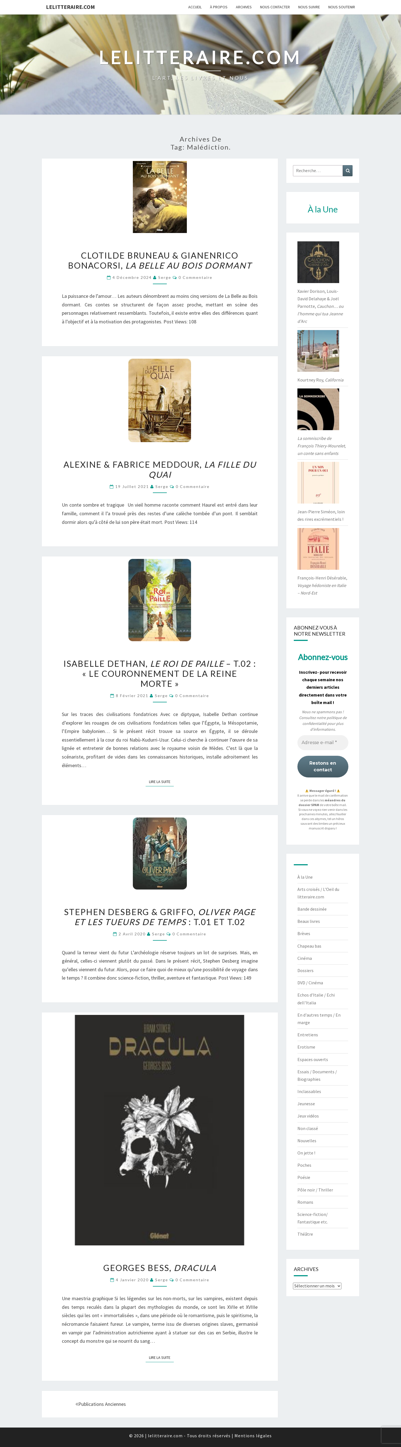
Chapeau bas (309, 946)
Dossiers (305, 970)
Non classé (307, 1128)
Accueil (195, 6)
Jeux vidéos (308, 1116)
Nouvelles (306, 1140)
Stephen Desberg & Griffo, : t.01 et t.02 (159, 917)
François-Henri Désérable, (322, 585)
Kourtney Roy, (320, 380)
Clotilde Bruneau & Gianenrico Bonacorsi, (160, 260)
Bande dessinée (312, 909)
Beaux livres (308, 921)
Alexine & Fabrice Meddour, (159, 469)
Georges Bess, (159, 1268)
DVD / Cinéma (310, 982)
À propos (219, 6)
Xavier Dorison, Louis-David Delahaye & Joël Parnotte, (320, 306)
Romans (305, 1202)
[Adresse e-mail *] (322, 742)
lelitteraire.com (70, 6)
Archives (244, 6)
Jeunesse (306, 1103)
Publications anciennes (100, 1404)
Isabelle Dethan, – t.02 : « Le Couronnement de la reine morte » (159, 673)
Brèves (303, 933)
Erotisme (306, 1047)
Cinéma (304, 958)
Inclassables (309, 1091)
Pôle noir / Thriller (315, 1190)
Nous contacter (275, 6)
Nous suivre (309, 6)
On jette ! (306, 1153)
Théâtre (305, 1234)
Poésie (303, 1177)
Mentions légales (253, 1435)
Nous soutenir (341, 6)
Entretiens (307, 1034)
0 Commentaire (195, 277)
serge (164, 277)
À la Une (305, 877)
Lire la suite (161, 781)
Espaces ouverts (312, 1059)
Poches (304, 1165)
